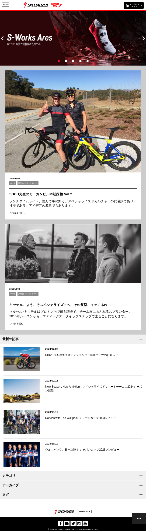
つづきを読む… (17, 213)
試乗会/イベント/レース (28, 183)
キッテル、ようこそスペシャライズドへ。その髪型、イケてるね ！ (60, 305)
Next (143, 38)
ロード (13, 183)
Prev (2, 38)
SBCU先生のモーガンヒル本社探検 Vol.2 (40, 194)
